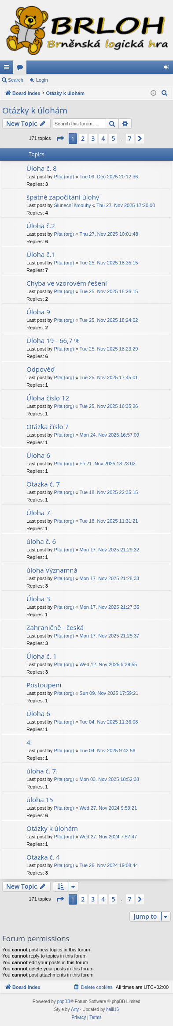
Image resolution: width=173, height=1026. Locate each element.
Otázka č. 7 (43, 483)
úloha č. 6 (41, 541)
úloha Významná (51, 570)
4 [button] (103, 138)
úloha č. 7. (42, 770)
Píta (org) (64, 176)
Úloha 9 (38, 311)
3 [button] (93, 138)
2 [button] (83, 138)
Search (15, 80)
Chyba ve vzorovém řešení (66, 283)
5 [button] (113, 138)
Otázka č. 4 (43, 856)
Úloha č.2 (40, 225)
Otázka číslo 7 (47, 426)
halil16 (112, 1009)
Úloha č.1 (40, 254)
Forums (21, 69)
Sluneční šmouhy (72, 205)
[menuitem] (165, 93)
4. (29, 742)
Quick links (8, 69)
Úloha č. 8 (41, 168)
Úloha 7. (39, 512)
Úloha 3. (39, 598)
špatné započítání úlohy (62, 196)
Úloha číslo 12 (47, 397)
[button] (59, 138)
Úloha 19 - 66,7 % (53, 340)
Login (42, 80)
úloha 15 (39, 799)
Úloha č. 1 (41, 656)
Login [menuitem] (168, 69)
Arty (75, 1009)
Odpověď (40, 369)
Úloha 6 (38, 455)
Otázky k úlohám (34, 110)
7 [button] (130, 138)
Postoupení (43, 684)
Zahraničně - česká (55, 627)
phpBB (63, 1001)
